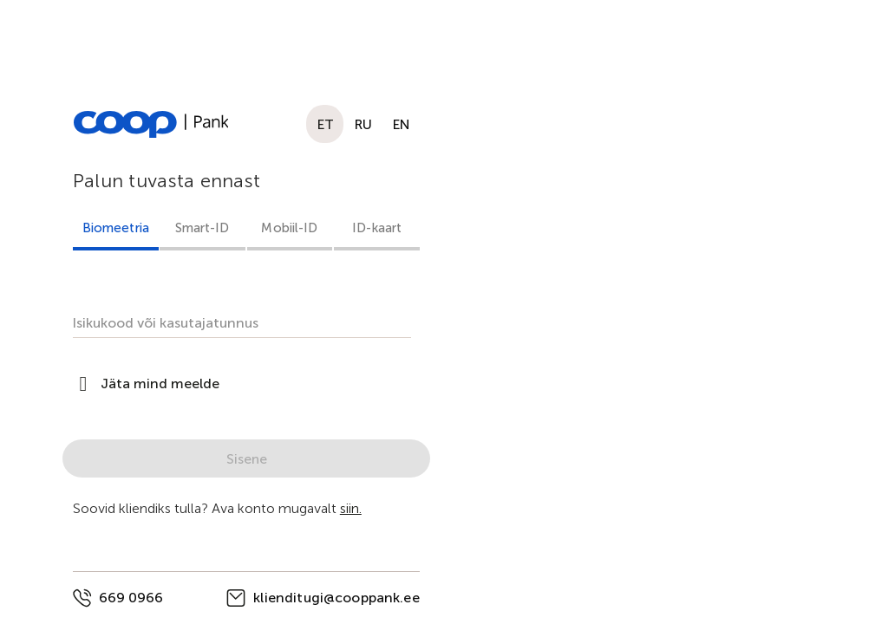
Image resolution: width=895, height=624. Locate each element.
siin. (351, 508)
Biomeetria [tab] (115, 228)
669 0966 (131, 597)
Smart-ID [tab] (202, 228)
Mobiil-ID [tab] (289, 228)
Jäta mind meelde (160, 383)
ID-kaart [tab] (377, 228)
